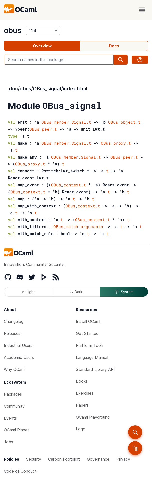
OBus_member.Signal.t (66, 122)
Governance (98, 459)
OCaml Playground (93, 417)
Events (10, 418)
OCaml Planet (16, 429)
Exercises (84, 393)
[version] (43, 30)
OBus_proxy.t (116, 143)
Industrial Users (18, 345)
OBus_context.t (68, 184)
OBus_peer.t (43, 129)
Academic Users (19, 357)
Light (28, 292)
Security (33, 459)
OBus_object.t (124, 122)
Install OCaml (88, 321)
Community (14, 406)
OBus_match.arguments (78, 226)
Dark (76, 292)
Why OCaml (14, 369)
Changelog (13, 321)
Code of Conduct (20, 471)
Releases (12, 333)
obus (13, 30)
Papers (82, 405)
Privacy (123, 459)
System (123, 292)
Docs (114, 45)
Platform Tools (90, 345)
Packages (13, 394)
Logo (80, 428)
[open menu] (142, 10)
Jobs (8, 441)
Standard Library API (95, 369)
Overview (42, 45)
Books (82, 381)
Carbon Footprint (64, 459)
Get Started (87, 333)
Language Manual (92, 357)
